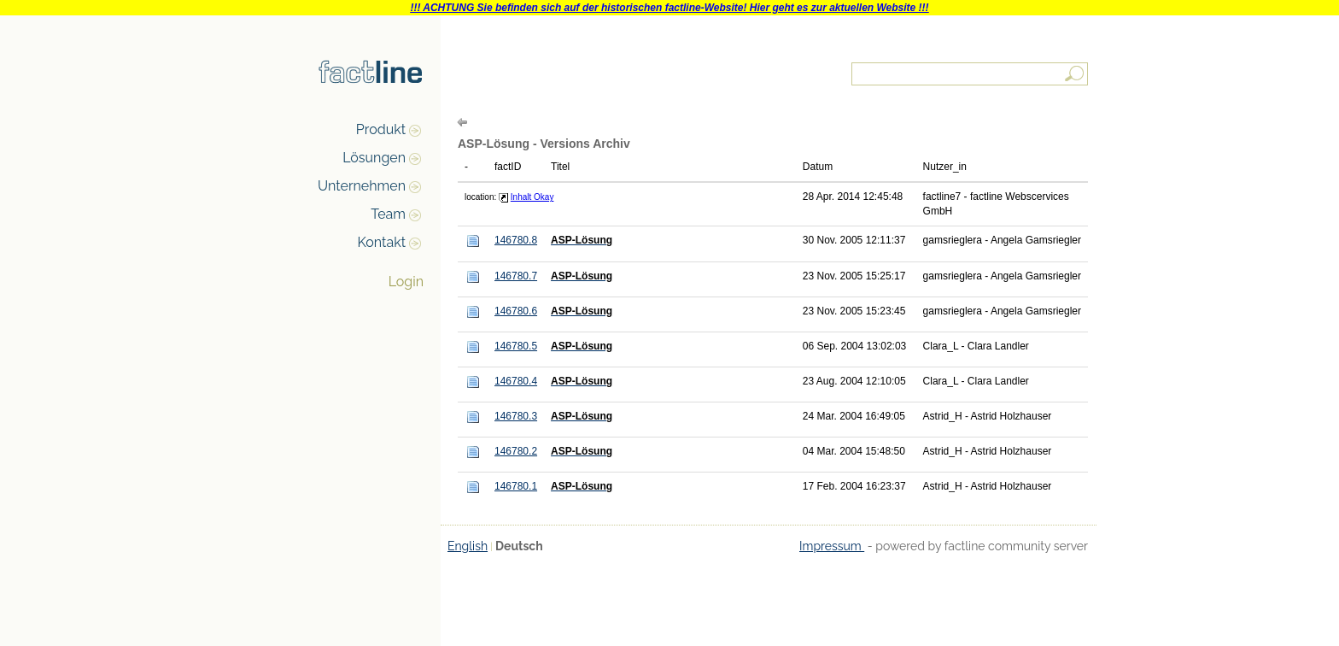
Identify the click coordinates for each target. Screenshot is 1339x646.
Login (406, 281)
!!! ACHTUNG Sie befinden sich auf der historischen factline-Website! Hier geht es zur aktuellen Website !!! (669, 8)
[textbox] (970, 73)
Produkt (381, 129)
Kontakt (382, 242)
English (467, 546)
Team (388, 214)
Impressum (831, 546)
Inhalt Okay (532, 197)
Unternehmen (362, 186)
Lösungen (374, 158)
